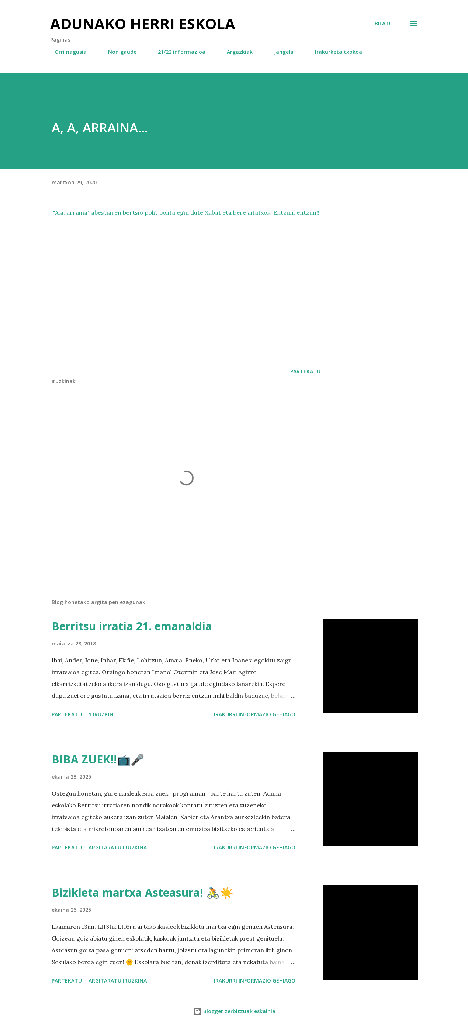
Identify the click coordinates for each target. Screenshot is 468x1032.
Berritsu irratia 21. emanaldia (132, 626)
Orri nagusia (66, 51)
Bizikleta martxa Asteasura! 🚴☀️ (142, 892)
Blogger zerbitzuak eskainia (234, 1011)
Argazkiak (235, 51)
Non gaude (118, 51)
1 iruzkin (101, 714)
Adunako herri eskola (142, 23)
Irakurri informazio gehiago (254, 714)
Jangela (279, 51)
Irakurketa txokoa (334, 51)
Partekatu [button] (305, 371)
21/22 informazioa (177, 51)
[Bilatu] (384, 23)
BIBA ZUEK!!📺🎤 (98, 759)
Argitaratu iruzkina (118, 847)
